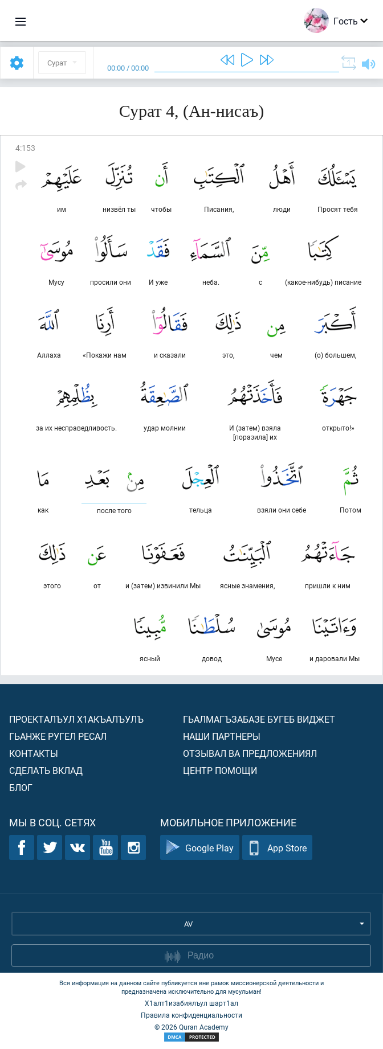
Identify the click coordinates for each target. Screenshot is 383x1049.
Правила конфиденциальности (191, 1014)
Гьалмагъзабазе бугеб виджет (259, 719)
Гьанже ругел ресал (58, 736)
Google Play (200, 848)
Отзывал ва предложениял (250, 753)
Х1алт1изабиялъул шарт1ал (191, 1002)
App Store (277, 848)
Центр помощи (220, 770)
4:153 (25, 147)
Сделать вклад (46, 770)
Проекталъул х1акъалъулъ (76, 719)
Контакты (33, 753)
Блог (20, 787)
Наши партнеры (221, 736)
